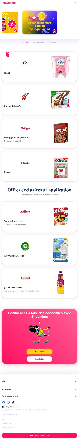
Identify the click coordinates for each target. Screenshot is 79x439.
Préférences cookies (8, 428)
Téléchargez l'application (39, 435)
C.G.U (4, 419)
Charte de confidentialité (9, 414)
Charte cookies (6, 423)
